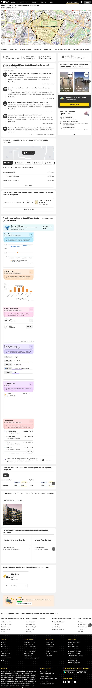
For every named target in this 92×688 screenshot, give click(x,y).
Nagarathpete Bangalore (6, 629)
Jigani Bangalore (30, 621)
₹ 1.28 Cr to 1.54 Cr (80, 90)
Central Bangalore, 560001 (8, 7)
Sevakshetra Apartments (58, 629)
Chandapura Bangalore (31, 626)
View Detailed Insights (48, 218)
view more (2, 631)
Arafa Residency (56, 626)
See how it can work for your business (18, 462)
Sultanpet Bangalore (5, 626)
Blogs (51, 2)
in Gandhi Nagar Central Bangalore (74, 57)
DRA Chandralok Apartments (59, 621)
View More (28, 185)
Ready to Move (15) (15, 585)
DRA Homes (15, 574)
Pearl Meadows (55, 624)
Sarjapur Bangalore (30, 624)
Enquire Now (74, 104)
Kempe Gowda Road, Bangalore (14, 540)
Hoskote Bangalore (30, 629)
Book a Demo (47, 460)
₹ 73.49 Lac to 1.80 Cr (64, 90)
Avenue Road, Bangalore (43, 540)
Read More (11, 82)
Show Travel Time (28, 209)
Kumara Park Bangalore (6, 624)
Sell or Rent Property (72, 2)
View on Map (28, 153)
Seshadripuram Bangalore (6, 621)
